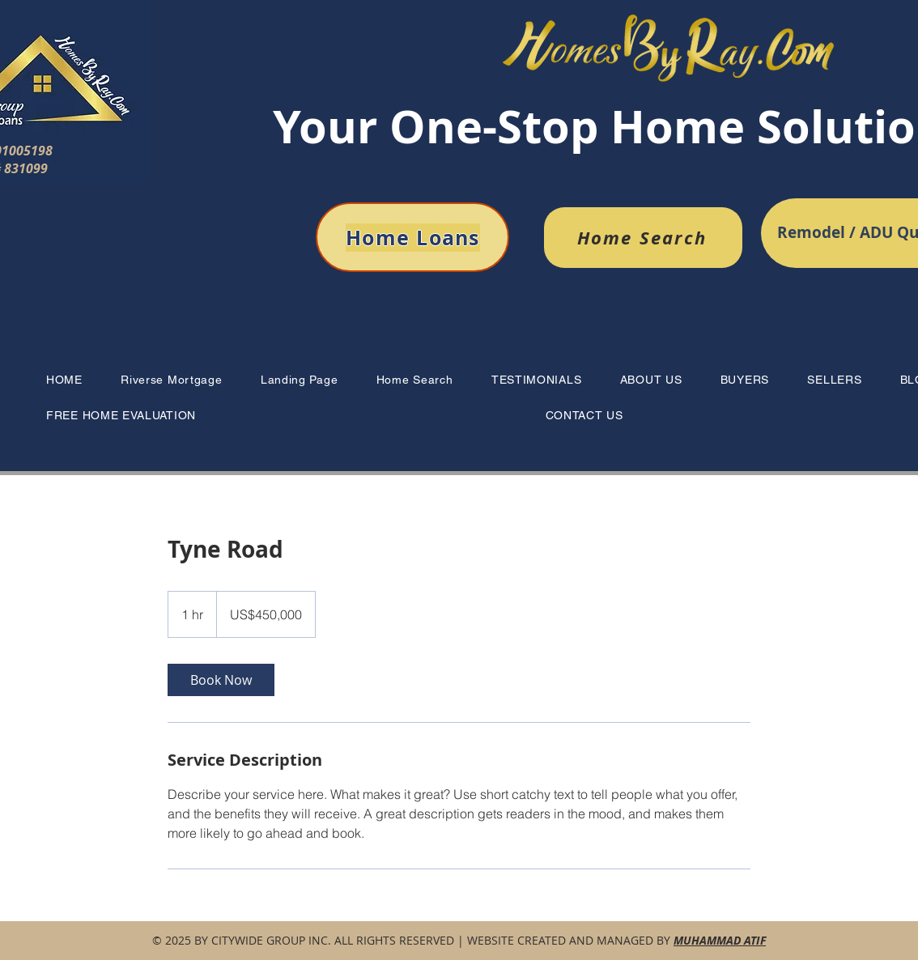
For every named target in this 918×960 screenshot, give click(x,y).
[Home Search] (643, 237)
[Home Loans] (412, 237)
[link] (221, 680)
